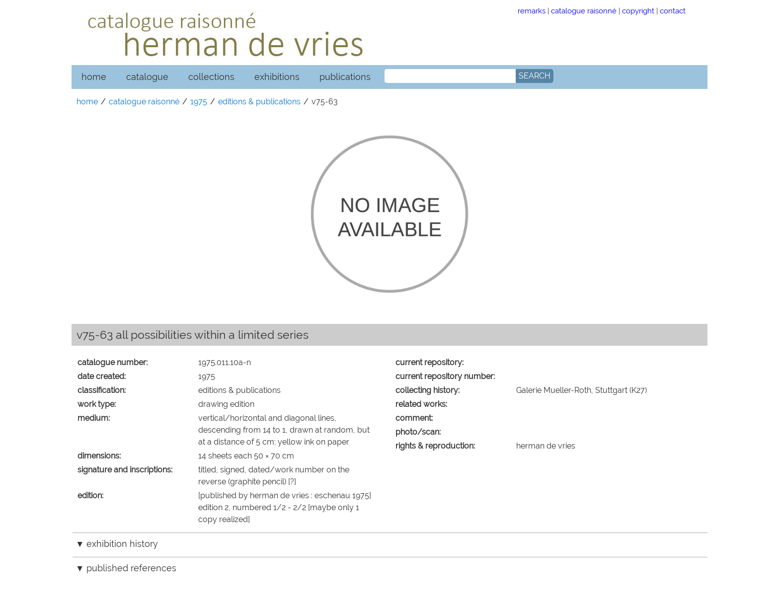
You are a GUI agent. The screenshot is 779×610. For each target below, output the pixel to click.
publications (345, 77)
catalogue (147, 77)
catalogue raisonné (584, 10)
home (93, 77)
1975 (198, 101)
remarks (531, 10)
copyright (638, 10)
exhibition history (122, 543)
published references (131, 568)
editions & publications (259, 101)
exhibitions (277, 77)
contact (673, 10)
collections (211, 77)
